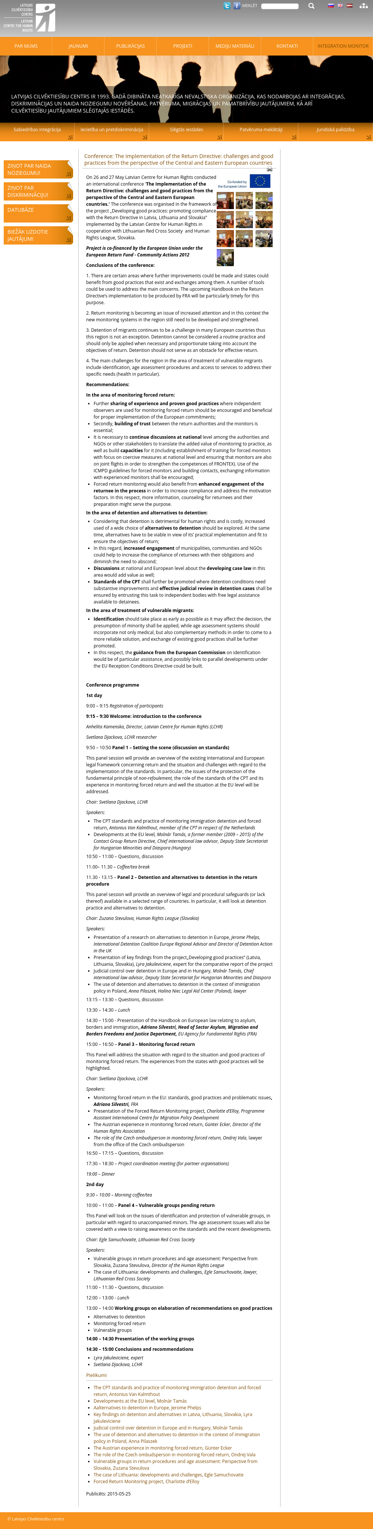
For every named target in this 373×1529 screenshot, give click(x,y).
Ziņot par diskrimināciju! (27, 191)
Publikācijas (130, 46)
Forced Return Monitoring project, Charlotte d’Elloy (146, 1481)
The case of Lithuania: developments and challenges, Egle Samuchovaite (169, 1475)
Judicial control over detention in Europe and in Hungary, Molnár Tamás (168, 1428)
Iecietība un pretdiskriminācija (112, 129)
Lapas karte (363, 5)
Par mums (26, 46)
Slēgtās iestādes (186, 129)
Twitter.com (227, 5)
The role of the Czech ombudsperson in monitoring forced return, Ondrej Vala (175, 1454)
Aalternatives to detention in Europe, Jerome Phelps (147, 1408)
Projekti (182, 46)
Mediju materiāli (235, 46)
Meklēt (249, 5)
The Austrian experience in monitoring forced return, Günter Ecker (163, 1448)
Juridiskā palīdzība (336, 129)
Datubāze (20, 209)
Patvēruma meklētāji (261, 129)
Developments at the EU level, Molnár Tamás (140, 1401)
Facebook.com (237, 5)
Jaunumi (78, 46)
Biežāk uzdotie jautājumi (27, 235)
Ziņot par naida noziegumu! (29, 169)
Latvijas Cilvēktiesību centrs (32, 19)
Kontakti (287, 46)
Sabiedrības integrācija (37, 129)
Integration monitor (343, 46)
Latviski (349, 5)
